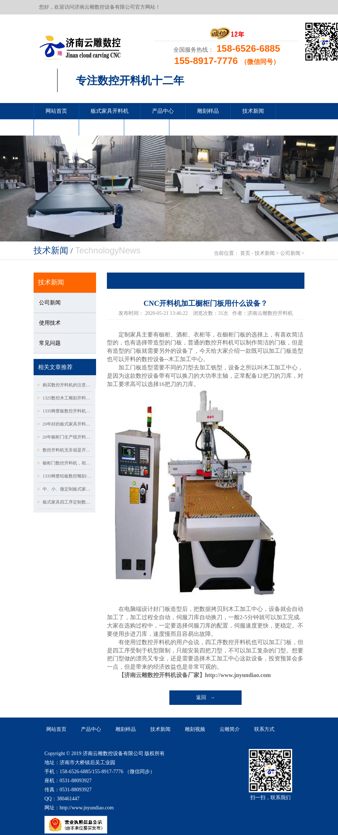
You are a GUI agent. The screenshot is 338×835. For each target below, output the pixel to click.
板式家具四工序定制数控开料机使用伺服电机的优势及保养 (64, 502)
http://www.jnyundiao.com (238, 675)
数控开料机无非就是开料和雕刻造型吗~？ (64, 450)
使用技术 (50, 323)
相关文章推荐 (55, 367)
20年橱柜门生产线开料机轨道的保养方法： (64, 437)
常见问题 (50, 343)
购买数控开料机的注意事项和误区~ (64, 384)
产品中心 (163, 111)
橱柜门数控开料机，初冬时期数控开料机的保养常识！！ (64, 463)
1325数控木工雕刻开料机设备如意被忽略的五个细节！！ (64, 398)
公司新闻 (290, 253)
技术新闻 (253, 111)
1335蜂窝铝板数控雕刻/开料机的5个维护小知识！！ (64, 476)
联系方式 (146, 127)
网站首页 (56, 111)
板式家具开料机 (110, 111)
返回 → (205, 697)
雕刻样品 (208, 111)
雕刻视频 (56, 127)
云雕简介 (101, 127)
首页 (245, 253)
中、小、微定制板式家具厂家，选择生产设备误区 (64, 489)
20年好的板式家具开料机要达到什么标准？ (64, 424)
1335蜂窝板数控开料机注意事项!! (64, 411)
